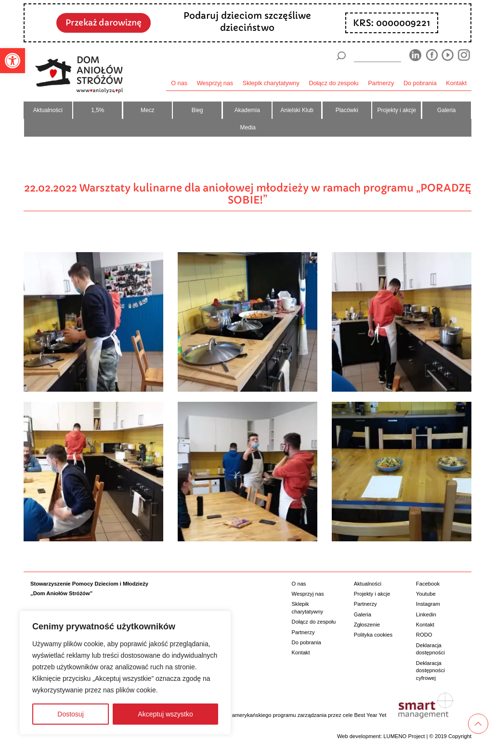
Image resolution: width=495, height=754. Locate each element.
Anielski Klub (297, 110)
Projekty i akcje (397, 110)
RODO (424, 635)
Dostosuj (70, 714)
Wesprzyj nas (215, 83)
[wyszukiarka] (377, 55)
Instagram (428, 604)
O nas (179, 83)
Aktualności (48, 110)
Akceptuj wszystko (165, 714)
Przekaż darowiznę (103, 22)
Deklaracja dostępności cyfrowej (430, 670)
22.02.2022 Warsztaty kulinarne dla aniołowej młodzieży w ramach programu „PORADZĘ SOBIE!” (247, 193)
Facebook (428, 584)
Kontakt (456, 83)
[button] (12, 60)
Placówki (347, 110)
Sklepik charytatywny (271, 83)
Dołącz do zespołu (333, 83)
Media (248, 127)
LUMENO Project (404, 736)
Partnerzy (381, 83)
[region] (125, 673)
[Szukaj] (341, 55)
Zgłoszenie (367, 624)
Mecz (148, 110)
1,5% (97, 110)
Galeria (446, 110)
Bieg (197, 110)
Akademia (247, 110)
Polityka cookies (373, 635)
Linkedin (426, 614)
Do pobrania (420, 83)
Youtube (426, 594)
